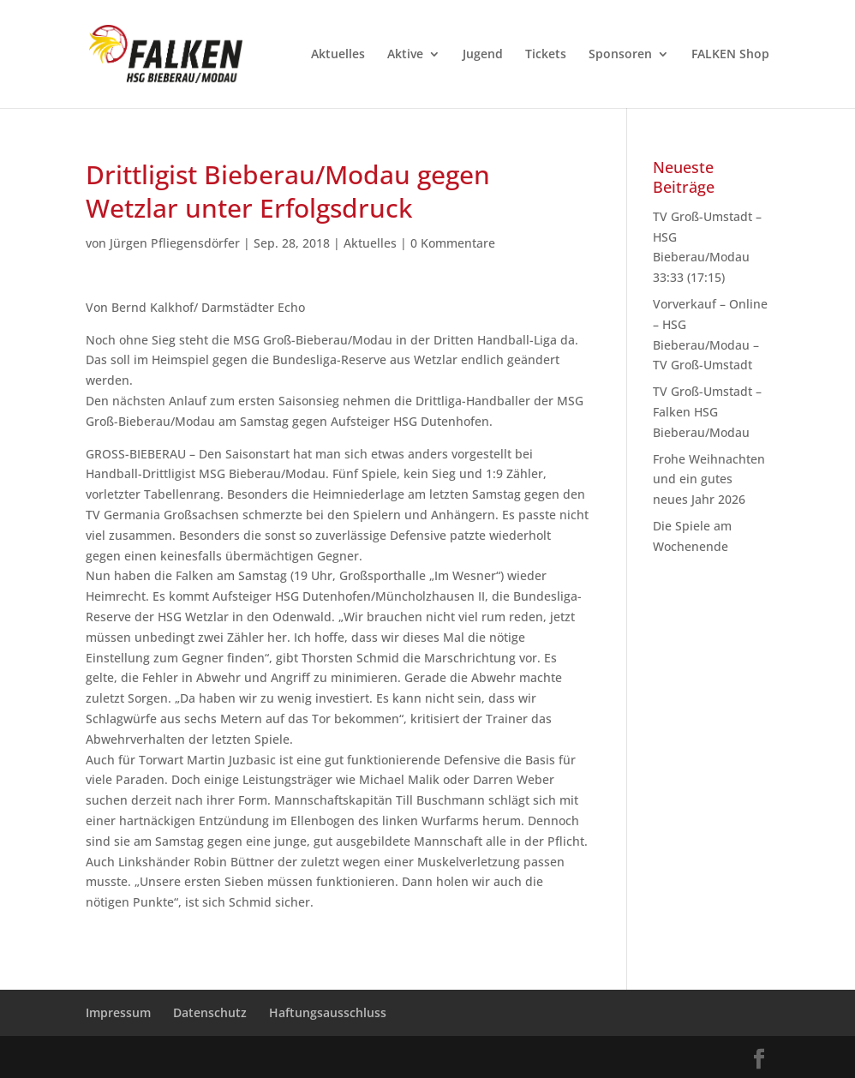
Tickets (545, 55)
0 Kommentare (452, 243)
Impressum (118, 1012)
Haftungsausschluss (327, 1012)
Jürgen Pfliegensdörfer (175, 243)
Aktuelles (338, 55)
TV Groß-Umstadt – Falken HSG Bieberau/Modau (707, 411)
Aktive (405, 55)
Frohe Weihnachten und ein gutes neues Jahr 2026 (709, 479)
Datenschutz (210, 1012)
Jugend (483, 55)
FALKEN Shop (730, 55)
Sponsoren (620, 55)
